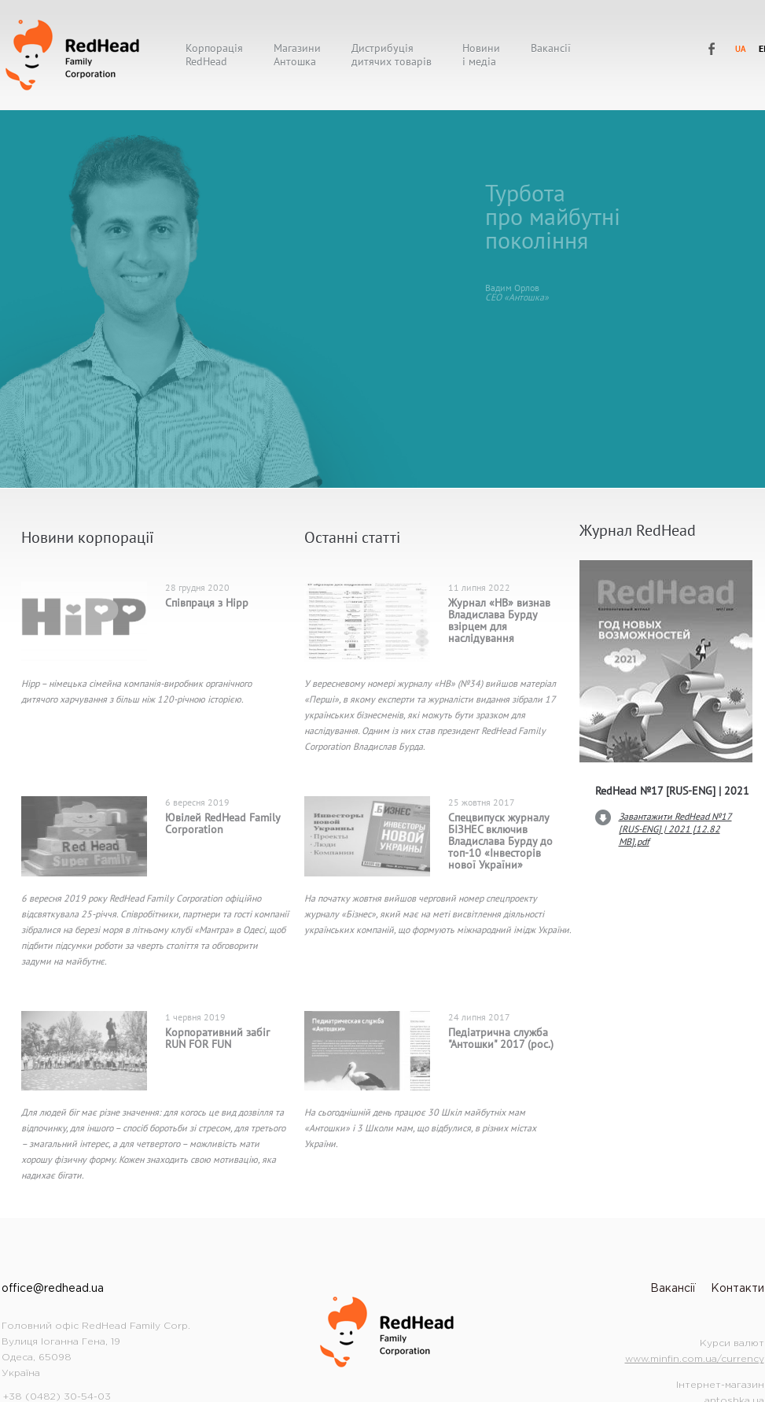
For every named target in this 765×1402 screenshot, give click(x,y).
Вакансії (551, 48)
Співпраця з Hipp (206, 603)
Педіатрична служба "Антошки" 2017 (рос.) (501, 1038)
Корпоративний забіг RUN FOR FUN (217, 1038)
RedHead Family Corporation (712, 49)
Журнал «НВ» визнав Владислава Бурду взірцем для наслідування (499, 620)
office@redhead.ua (53, 1288)
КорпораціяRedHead (214, 55)
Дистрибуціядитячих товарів (391, 55)
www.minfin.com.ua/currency (694, 1359)
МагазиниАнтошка (297, 55)
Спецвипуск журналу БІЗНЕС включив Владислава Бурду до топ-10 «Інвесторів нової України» (500, 841)
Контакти (737, 1288)
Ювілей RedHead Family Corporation (222, 823)
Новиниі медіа (481, 55)
